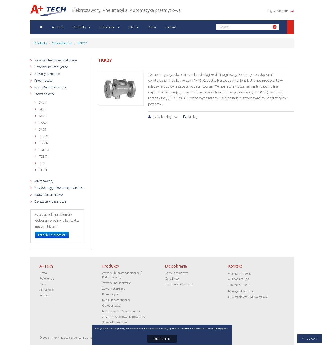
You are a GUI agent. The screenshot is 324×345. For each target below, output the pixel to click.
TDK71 (43, 156)
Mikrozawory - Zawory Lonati (121, 311)
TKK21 (43, 136)
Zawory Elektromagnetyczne (55, 60)
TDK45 (43, 149)
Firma (43, 272)
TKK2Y (43, 122)
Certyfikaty (172, 278)
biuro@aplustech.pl (241, 291)
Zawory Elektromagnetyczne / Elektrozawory (122, 275)
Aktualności (46, 289)
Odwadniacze (44, 94)
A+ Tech (58, 27)
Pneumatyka (43, 80)
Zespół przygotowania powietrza (59, 188)
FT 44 (42, 170)
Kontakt (171, 27)
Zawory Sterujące (47, 74)
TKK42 (43, 143)
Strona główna (41, 27)
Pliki (131, 27)
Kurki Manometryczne (50, 87)
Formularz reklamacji (178, 284)
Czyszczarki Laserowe (50, 201)
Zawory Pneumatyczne (51, 67)
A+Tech (37, 10)
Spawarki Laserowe (48, 194)
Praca (152, 27)
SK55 (42, 129)
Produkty (79, 27)
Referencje (107, 27)
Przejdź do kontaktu (52, 235)
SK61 (42, 109)
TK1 (41, 163)
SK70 (42, 116)
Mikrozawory (43, 181)
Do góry (311, 338)
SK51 (42, 102)
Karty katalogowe (176, 272)
